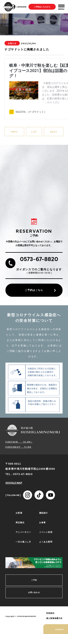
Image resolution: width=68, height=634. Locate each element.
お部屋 (19, 512)
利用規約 (50, 613)
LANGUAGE (21, 6)
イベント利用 (45, 532)
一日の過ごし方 (23, 541)
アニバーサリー (23, 532)
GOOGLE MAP (13, 482)
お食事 (42, 522)
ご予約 (34, 580)
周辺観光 (20, 522)
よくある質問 (45, 541)
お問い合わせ (34, 592)
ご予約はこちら (34, 290)
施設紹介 (43, 512)
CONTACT (59, 629)
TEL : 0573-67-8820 (19, 474)
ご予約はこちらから (42, 6)
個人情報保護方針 (54, 618)
